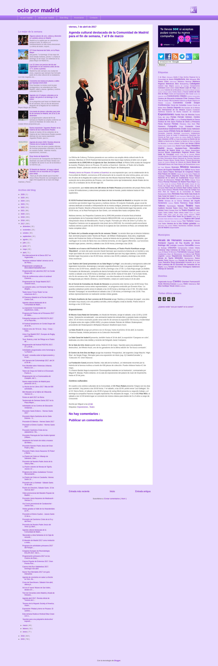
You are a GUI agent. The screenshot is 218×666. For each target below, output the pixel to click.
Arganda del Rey (176, 243)
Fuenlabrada (182, 252)
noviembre (27, 230)
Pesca (198, 180)
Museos (168, 167)
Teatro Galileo (168, 212)
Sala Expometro (181, 196)
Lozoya (169, 256)
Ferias (174, 117)
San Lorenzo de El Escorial (171, 264)
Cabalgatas (195, 83)
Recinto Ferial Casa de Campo (185, 190)
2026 (23, 194)
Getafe (197, 252)
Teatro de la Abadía (184, 216)
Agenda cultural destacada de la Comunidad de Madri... (34, 304)
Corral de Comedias (179, 105)
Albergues (170, 77)
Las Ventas (189, 143)
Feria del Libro (164, 117)
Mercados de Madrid (167, 150)
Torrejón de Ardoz (175, 267)
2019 (23, 217)
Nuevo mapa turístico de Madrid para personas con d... (36, 382)
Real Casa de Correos (174, 188)
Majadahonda (177, 256)
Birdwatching (185, 84)
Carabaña (181, 245)
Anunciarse (79, 18)
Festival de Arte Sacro (167, 122)
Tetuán (172, 286)
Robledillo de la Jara (192, 262)
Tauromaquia (172, 206)
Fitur (198, 124)
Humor (166, 131)
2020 (23, 214)
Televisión (167, 221)
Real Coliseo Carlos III (191, 188)
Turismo (190, 221)
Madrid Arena (171, 146)
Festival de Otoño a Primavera (188, 122)
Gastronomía (175, 129)
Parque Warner (194, 178)
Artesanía (193, 79)
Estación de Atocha (174, 112)
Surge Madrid (194, 203)
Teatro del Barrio (169, 218)
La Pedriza (170, 143)
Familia (178, 115)
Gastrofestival (163, 129)
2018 (23, 220)
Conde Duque (192, 103)
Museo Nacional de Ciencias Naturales (186, 158)
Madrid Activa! (162, 146)
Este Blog (64, 18)
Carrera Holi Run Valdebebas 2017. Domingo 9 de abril (35, 568)
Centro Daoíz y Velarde (180, 92)
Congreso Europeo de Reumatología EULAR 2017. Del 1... (35, 552)
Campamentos (195, 86)
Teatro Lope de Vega (176, 214)
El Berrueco (173, 252)
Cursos (190, 105)
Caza (183, 90)
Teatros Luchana (179, 218)
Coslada (189, 250)
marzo (25, 625)
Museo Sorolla (174, 160)
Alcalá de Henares (170, 240)
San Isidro (162, 198)
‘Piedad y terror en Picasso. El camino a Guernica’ (89, 173)
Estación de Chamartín (191, 112)
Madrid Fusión (181, 146)
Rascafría (167, 262)
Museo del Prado (172, 164)
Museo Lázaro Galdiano (180, 156)
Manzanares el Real (191, 256)
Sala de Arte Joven (193, 196)
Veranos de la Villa (175, 224)
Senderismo (163, 203)
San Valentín (171, 198)
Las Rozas (196, 254)
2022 (23, 207)
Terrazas (174, 221)
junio (25, 246)
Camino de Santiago (182, 86)
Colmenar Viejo (164, 250)
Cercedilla (189, 245)
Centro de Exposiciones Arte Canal (181, 94)
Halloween (196, 129)
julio (24, 243)
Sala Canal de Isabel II (167, 196)
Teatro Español (189, 210)
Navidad (177, 169)
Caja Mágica (170, 86)
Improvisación (186, 133)
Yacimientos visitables (186, 225)
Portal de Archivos (171, 184)
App (182, 77)
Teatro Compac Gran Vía (173, 210)
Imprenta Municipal (173, 133)
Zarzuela (197, 225)
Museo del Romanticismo (187, 164)
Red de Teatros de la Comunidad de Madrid (181, 192)
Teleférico (161, 221)
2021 (23, 211)
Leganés (162, 256)
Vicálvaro (182, 286)
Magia (188, 146)
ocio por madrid (38, 10)
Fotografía (173, 126)
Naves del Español (165, 170)
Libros (197, 143)
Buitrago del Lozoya (167, 245)
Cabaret (161, 86)
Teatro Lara (163, 214)
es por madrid (26, 18)
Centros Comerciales (193, 96)
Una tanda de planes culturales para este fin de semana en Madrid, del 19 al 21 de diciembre (45, 114)
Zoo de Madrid (163, 228)
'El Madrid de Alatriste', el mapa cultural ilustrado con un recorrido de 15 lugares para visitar (44, 172)
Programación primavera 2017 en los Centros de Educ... (36, 557)
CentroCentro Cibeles (177, 96)
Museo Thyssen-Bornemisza (190, 160)
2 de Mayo (162, 77)
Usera (177, 286)
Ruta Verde (184, 194)
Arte (188, 79)
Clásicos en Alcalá (185, 100)
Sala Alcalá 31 (194, 194)
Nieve (183, 170)
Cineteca (191, 98)
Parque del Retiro (182, 180)
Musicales (176, 167)
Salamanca (193, 284)
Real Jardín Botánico (165, 190)
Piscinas (166, 182)
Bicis (177, 84)
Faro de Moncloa (188, 115)
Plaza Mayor (191, 182)
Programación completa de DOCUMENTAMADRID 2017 (34, 267)
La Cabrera (187, 254)
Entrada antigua (143, 491)
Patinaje (193, 180)
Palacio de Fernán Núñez (185, 174)
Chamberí (186, 282)
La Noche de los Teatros (171, 141)
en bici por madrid (46, 18)
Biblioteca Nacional (185, 81)
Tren (184, 221)
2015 (23, 639)
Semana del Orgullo (191, 201)
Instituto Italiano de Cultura (178, 137)
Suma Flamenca (181, 203)
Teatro (92, 407)
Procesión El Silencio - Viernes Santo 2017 (38, 422)
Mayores (171, 148)
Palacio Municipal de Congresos (181, 172)
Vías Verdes (169, 225)
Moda (178, 150)
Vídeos (175, 225)
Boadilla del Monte (192, 243)
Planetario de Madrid (178, 182)
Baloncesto (174, 81)
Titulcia (166, 267)
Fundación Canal (192, 126)
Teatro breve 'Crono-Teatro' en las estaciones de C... (34, 293)
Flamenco (163, 126)
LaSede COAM (179, 143)
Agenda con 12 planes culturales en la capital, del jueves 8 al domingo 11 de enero (44, 97)
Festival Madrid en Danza (190, 120)
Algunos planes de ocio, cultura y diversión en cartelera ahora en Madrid (45, 37)
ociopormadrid (174, 227)
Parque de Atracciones (166, 180)
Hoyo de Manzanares (175, 254)
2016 (23, 636)
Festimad (178, 119)
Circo (197, 98)
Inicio (112, 491)
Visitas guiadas (190, 223)
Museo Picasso (163, 160)
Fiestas (176, 124)
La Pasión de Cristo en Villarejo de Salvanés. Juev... (35, 457)
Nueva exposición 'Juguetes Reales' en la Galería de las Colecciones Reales (45, 129)
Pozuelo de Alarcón (186, 260)
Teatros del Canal (192, 218)
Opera (165, 172)
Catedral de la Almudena (173, 90)
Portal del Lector (183, 184)
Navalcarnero (189, 258)
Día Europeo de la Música (190, 107)
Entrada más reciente (79, 491)
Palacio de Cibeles (169, 174)
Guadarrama (162, 254)
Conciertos (179, 103)
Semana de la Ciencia (174, 201)
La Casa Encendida (181, 139)
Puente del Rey (195, 184)
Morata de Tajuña (166, 258)
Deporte (177, 107)
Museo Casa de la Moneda (185, 154)
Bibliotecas (170, 84)
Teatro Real (171, 216)
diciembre (26, 226)
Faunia (197, 114)
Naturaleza (195, 167)
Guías (189, 129)
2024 (23, 201)
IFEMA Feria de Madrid (180, 131)
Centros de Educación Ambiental (170, 98)
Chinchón (173, 248)
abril (24, 253)
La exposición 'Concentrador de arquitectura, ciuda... (34, 309)
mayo (25, 249)
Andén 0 (176, 77)
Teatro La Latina (194, 212)
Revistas (176, 194)
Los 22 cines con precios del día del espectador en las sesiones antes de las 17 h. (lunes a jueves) (44, 67)
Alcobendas (188, 240)
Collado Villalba (194, 248)
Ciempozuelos (183, 248)
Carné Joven (170, 88)
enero (25, 632)
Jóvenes (165, 139)
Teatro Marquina (190, 214)
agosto (25, 239)
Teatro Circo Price (181, 208)
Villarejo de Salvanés (166, 269)
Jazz (160, 139)
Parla (166, 260)
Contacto (94, 18)
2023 (23, 204)
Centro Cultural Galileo (165, 92)
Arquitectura (180, 79)
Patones (172, 260)
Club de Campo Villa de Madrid (168, 100)
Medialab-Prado (182, 148)
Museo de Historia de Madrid (181, 162)
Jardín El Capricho (193, 137)
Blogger (117, 660)
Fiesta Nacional (165, 124)
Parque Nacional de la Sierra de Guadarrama (179, 177)
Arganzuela (162, 282)
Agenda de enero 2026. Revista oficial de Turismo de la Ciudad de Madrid (45, 143)
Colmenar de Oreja (178, 250)
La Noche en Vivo (186, 141)
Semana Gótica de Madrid (184, 198)
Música (185, 166)
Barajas (170, 282)
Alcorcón (196, 240)
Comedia (169, 103)
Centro (177, 281)
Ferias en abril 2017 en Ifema (33, 397)
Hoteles (161, 131)
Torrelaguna (187, 267)
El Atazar (165, 252)
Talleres (162, 206)
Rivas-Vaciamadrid (178, 262)
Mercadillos (195, 148)
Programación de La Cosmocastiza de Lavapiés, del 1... (36, 377)
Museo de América (164, 162)
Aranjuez (163, 243)
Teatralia (181, 206)
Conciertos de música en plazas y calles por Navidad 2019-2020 (44, 82)
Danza (170, 107)
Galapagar (191, 252)
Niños (188, 169)
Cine (185, 98)
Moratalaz (180, 284)
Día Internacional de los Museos (172, 110)
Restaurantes (163, 194)
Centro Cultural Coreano (192, 90)
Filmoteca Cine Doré (188, 124)
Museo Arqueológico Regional (177, 152)
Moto (183, 150)
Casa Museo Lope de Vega (186, 88)
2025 (23, 198)
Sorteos (171, 203)
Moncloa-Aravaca (170, 284)
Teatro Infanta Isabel (181, 212)
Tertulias (179, 221)
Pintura (160, 182)
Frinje (182, 126)
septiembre (27, 236)
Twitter (164, 223)
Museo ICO (168, 156)
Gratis (184, 129)
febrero (26, 629)
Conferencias (164, 105)
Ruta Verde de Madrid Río (39, 156)
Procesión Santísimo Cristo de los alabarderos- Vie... (34, 431)
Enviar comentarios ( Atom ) (115, 499)
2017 (23, 224)
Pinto (177, 260)
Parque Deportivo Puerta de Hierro (180, 176)
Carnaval (161, 88)
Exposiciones (82, 407)
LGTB (171, 139)
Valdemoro (196, 267)
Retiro (170, 194)
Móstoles (179, 258)
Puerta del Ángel (164, 186)
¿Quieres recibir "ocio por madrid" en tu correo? (175, 307)
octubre (26, 233)
